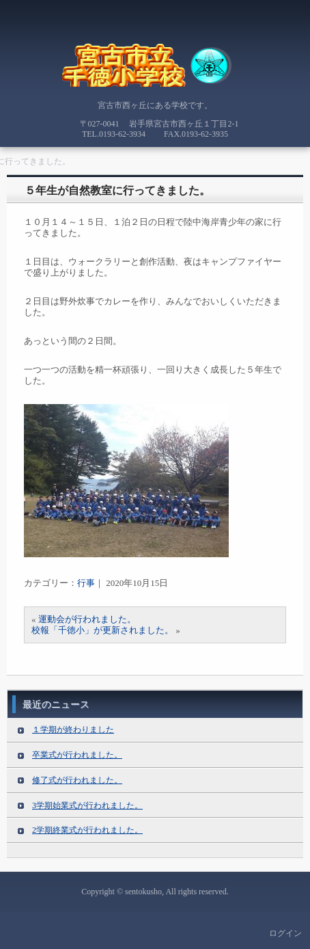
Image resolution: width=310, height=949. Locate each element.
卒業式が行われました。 (77, 755)
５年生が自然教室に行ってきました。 (117, 190)
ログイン (285, 933)
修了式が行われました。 (77, 780)
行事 (86, 583)
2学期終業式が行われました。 (87, 830)
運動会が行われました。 (87, 619)
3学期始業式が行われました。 (87, 805)
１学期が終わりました (73, 729)
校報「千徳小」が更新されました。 (102, 630)
